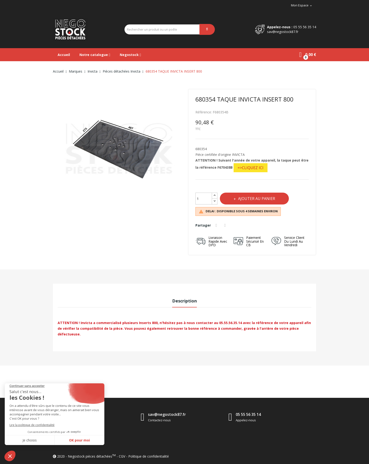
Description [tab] (184, 301)
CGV (122, 456)
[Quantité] (203, 198)
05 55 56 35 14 (304, 27)
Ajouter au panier (257, 198)
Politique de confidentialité (148, 456)
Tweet (226, 225)
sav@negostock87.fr (282, 31)
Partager (217, 225)
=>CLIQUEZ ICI (250, 167)
